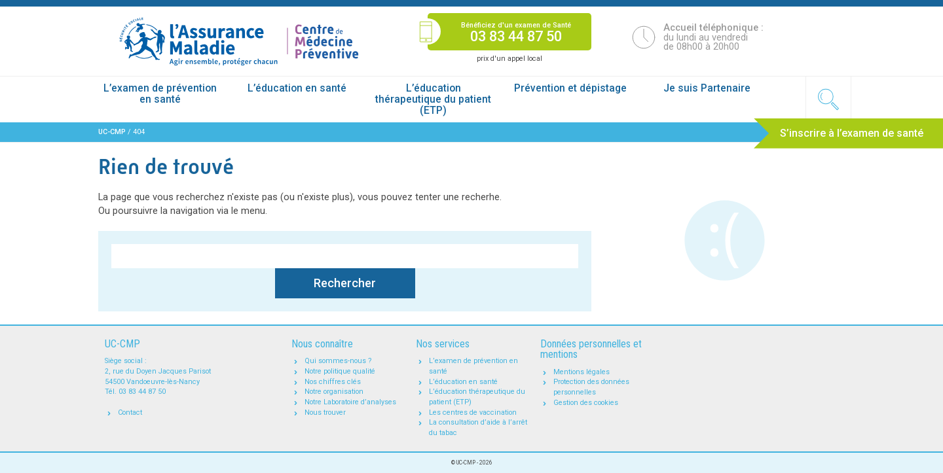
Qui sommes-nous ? (338, 361)
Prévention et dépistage (570, 88)
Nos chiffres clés (333, 381)
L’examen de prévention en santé (160, 93)
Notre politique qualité (340, 371)
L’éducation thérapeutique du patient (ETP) (433, 99)
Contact (130, 412)
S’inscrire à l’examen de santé (851, 133)
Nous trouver (325, 412)
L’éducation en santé (297, 88)
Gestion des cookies (585, 402)
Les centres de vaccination (473, 412)
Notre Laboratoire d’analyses (350, 402)
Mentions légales (581, 372)
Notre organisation (334, 391)
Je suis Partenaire (706, 88)
